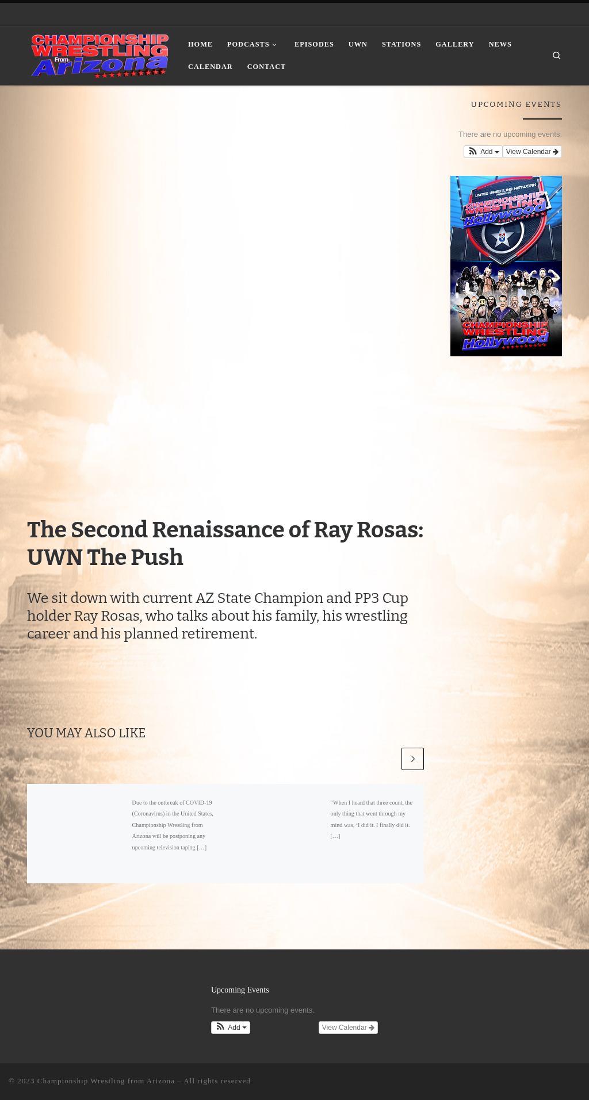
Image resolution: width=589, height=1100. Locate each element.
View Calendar (532, 152)
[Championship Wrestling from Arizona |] (99, 54)
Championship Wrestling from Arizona (106, 1080)
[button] (483, 151)
